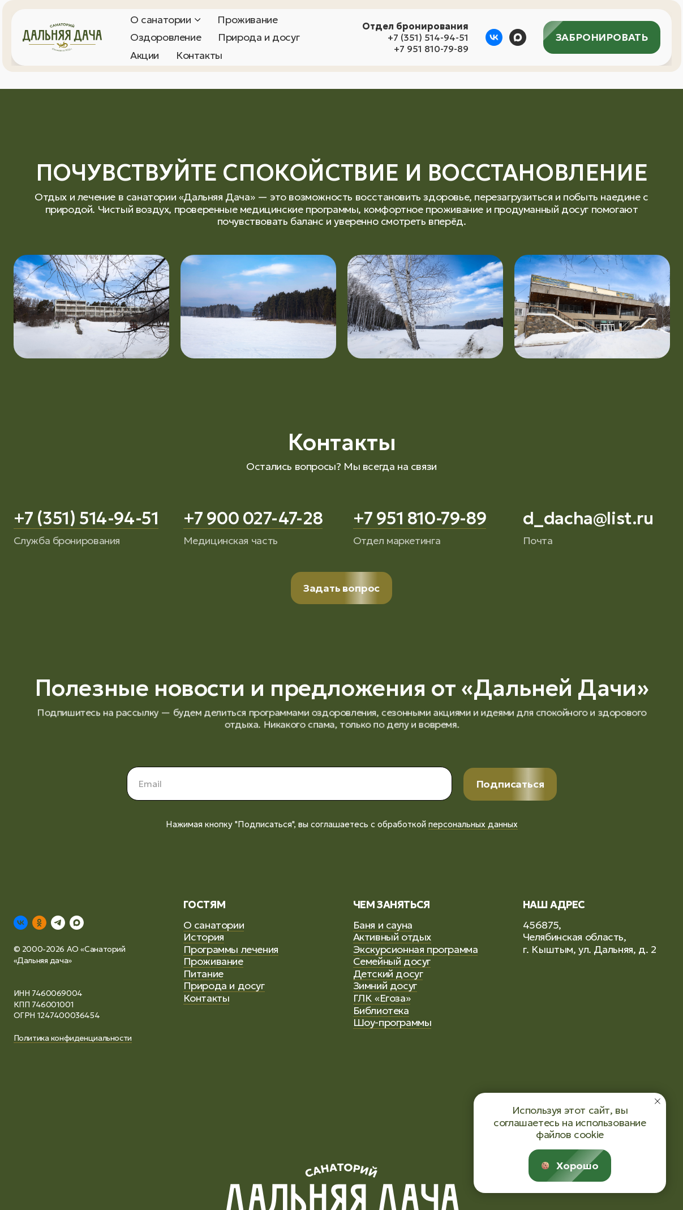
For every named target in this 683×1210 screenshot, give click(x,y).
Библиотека (381, 1010)
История (203, 936)
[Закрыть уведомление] (657, 1101)
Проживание (247, 20)
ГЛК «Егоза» (382, 997)
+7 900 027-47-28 (253, 518)
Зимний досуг (385, 985)
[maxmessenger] (517, 37)
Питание (203, 973)
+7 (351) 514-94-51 (428, 37)
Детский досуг (388, 973)
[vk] (494, 37)
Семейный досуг (392, 961)
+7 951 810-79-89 (431, 48)
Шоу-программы (392, 1022)
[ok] (39, 923)
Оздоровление (165, 37)
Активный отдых (392, 936)
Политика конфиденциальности (73, 1038)
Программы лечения (230, 949)
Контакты (199, 55)
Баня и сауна (383, 924)
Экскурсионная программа (415, 949)
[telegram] (58, 923)
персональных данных (473, 824)
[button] (341, 588)
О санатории (160, 20)
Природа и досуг (258, 37)
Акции (144, 55)
